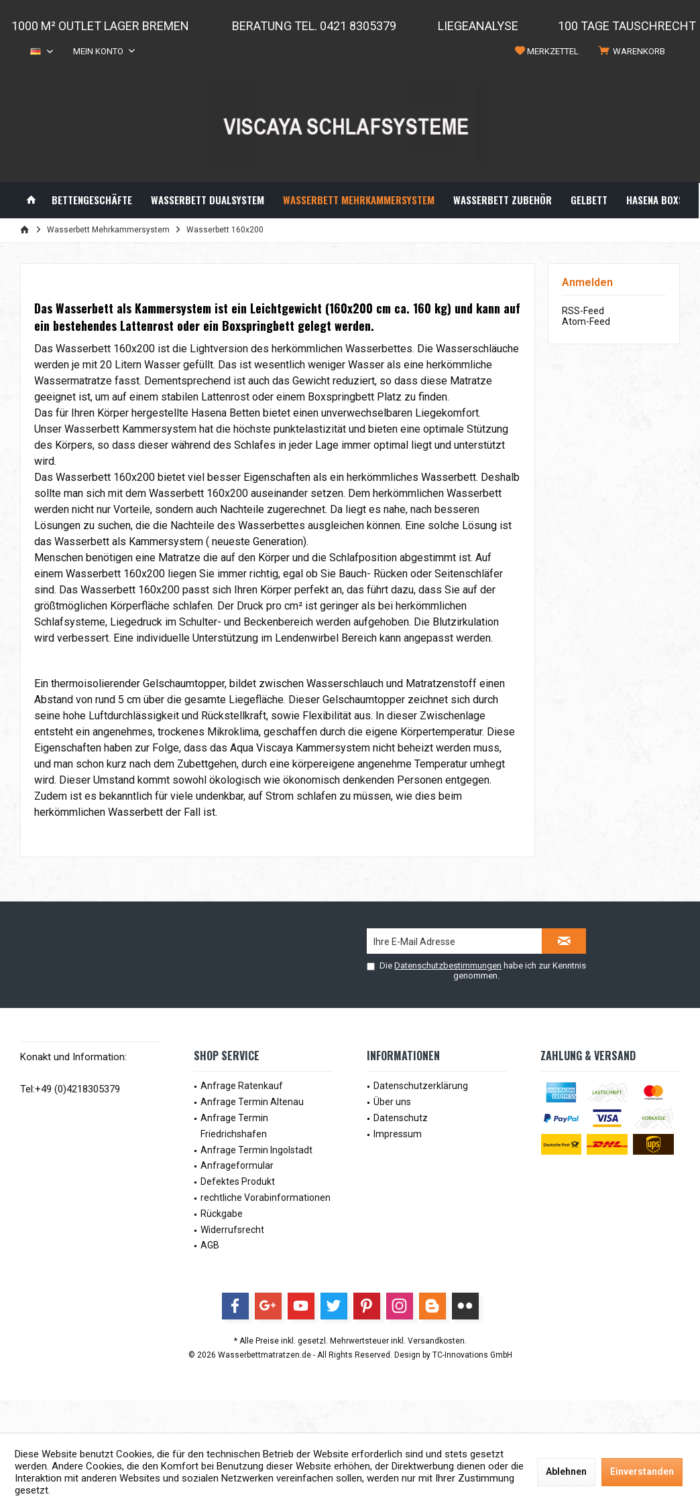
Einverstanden (642, 1471)
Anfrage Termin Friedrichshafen (234, 1125)
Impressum (397, 1134)
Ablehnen (566, 1471)
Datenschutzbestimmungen (448, 965)
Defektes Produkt (237, 1181)
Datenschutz (400, 1117)
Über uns (392, 1101)
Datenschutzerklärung (420, 1085)
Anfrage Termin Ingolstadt (256, 1150)
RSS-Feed (583, 310)
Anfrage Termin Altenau (252, 1101)
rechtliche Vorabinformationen (265, 1197)
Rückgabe (221, 1213)
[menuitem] (634, 51)
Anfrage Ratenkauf (241, 1085)
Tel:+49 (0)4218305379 (70, 1089)
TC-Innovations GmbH (472, 1355)
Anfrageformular (237, 1165)
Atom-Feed (586, 321)
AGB (209, 1245)
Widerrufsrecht (232, 1229)
